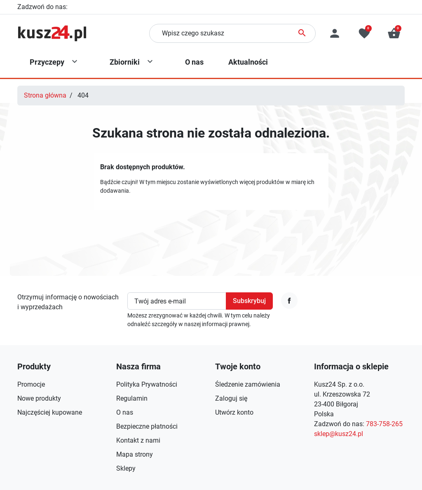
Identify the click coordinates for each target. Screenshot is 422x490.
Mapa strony (134, 454)
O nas (124, 412)
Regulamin (132, 398)
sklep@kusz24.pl (338, 434)
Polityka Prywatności (146, 384)
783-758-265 (87, 7)
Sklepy (126, 468)
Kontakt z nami (138, 440)
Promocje (31, 384)
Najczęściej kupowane (49, 412)
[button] (394, 33)
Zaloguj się (231, 398)
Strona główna (45, 95)
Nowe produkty (39, 398)
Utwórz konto (234, 412)
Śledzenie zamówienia (247, 384)
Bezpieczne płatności (147, 426)
